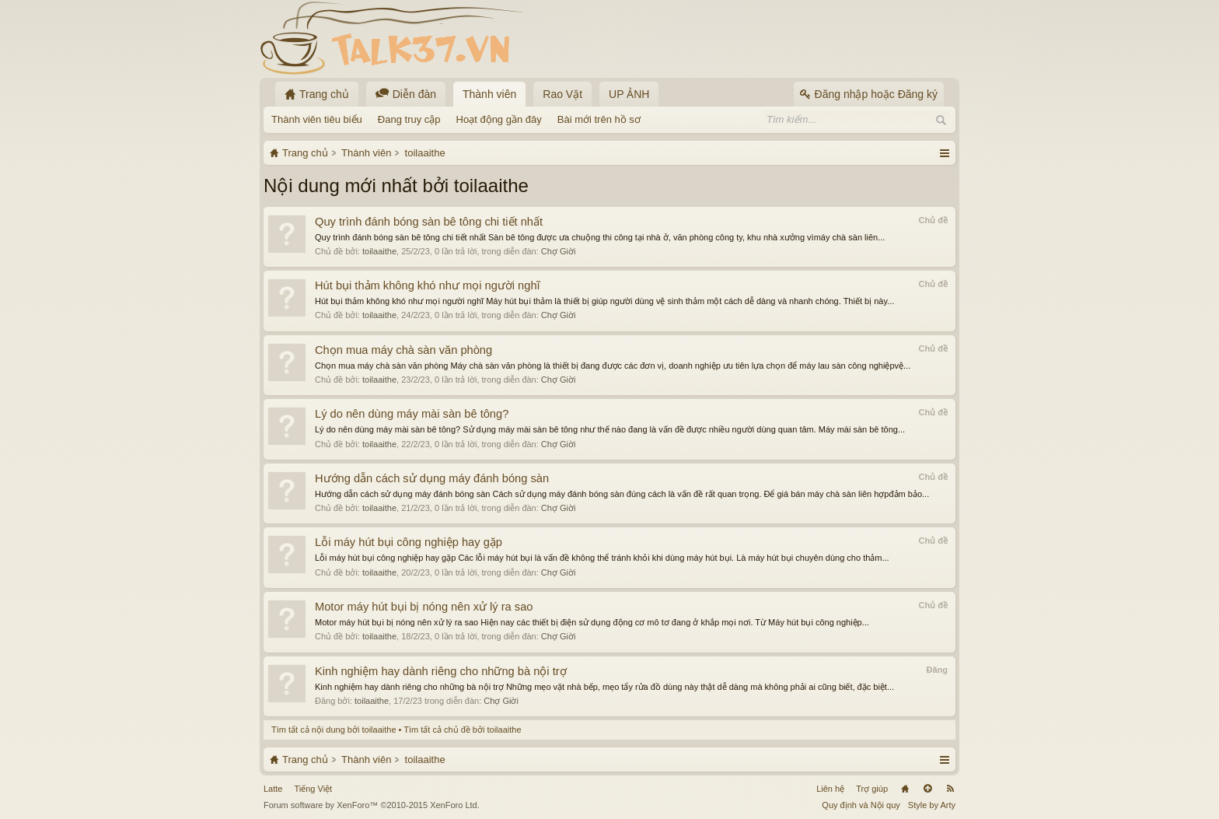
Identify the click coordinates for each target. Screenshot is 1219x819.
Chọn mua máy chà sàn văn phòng (403, 350)
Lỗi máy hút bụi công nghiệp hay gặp (408, 542)
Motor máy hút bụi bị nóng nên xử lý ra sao (424, 606)
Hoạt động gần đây (499, 119)
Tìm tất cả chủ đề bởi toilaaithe (462, 729)
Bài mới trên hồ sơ (599, 119)
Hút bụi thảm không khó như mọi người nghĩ (427, 285)
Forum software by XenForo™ (372, 805)
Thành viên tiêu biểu (316, 119)
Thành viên (489, 94)
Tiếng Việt (313, 788)
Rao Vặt (562, 94)
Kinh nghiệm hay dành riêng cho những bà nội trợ (441, 671)
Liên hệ (830, 788)
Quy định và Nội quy (861, 805)
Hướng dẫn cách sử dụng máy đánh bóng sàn (432, 478)
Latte (273, 788)
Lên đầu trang (927, 788)
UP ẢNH (629, 94)
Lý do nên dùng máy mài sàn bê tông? (411, 414)
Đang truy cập (409, 119)
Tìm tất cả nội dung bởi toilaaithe (333, 729)
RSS (950, 788)
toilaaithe (379, 251)
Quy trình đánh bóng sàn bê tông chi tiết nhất (429, 221)
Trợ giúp (872, 788)
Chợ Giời (558, 251)
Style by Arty (931, 805)
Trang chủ (904, 788)
